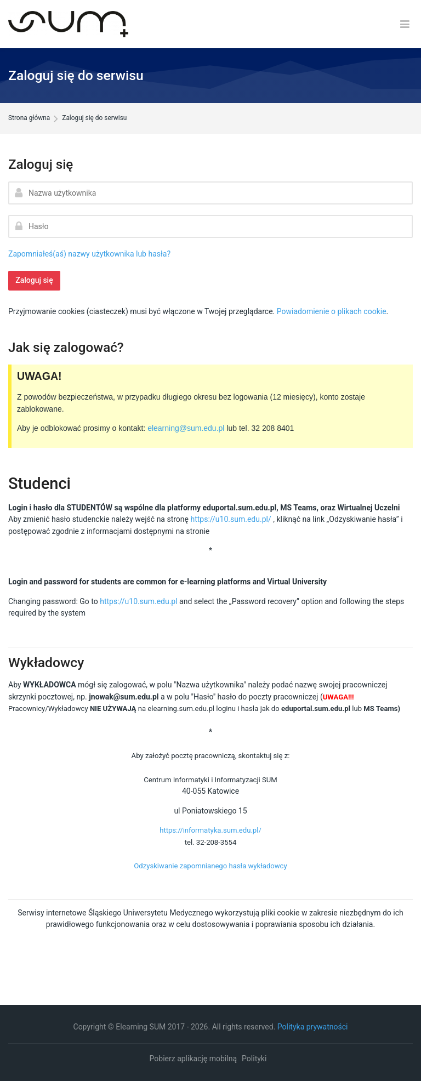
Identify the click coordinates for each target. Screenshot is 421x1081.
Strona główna (29, 118)
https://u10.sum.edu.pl (138, 601)
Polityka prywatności (312, 1026)
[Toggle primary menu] (405, 24)
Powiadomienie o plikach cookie (331, 311)
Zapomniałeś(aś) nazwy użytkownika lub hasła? (89, 253)
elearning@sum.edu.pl (185, 428)
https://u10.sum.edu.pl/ (230, 519)
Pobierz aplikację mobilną (193, 1058)
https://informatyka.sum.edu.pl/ (210, 830)
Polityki (254, 1058)
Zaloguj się (34, 280)
